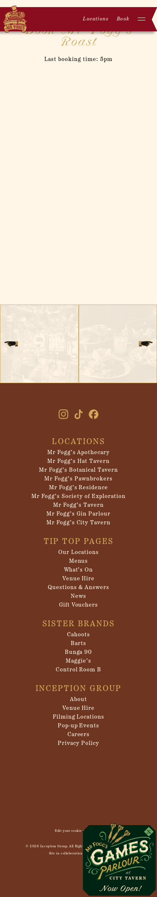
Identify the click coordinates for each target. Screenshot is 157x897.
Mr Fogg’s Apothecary (78, 453)
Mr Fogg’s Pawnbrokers (78, 479)
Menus (78, 561)
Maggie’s (78, 661)
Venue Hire (78, 579)
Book (123, 19)
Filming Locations (79, 717)
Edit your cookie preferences (78, 831)
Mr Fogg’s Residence (78, 488)
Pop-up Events (79, 726)
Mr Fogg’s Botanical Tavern (78, 470)
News (78, 596)
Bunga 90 (79, 652)
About (78, 699)
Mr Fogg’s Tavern (78, 505)
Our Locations (78, 552)
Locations (95, 19)
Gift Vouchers (78, 605)
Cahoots (78, 635)
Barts (78, 643)
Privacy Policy (78, 743)
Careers (78, 735)
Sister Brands (78, 624)
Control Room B (79, 670)
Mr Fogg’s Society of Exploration (78, 496)
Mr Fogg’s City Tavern (78, 523)
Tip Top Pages (78, 542)
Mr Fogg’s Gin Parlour (78, 514)
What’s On (78, 570)
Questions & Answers (79, 587)
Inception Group (78, 689)
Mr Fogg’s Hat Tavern (78, 461)
